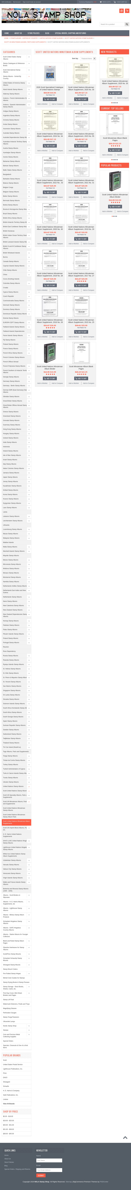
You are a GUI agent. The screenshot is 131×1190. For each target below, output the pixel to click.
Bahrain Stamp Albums (11, 166)
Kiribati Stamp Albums (10, 490)
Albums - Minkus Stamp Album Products (13, 916)
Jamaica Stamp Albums (11, 473)
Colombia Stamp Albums (11, 283)
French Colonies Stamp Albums (14, 357)
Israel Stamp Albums (10, 460)
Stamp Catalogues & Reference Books (14, 64)
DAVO (5, 1077)
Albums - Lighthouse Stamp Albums (12, 909)
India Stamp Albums (10, 442)
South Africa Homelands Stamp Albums (16, 708)
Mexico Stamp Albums (10, 560)
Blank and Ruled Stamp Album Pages (13, 942)
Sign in (25, 2)
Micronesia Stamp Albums (12, 564)
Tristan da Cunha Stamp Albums (14, 760)
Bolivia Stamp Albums (10, 205)
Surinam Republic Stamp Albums (14, 725)
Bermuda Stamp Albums (11, 200)
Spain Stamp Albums (10, 721)
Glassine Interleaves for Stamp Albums (13, 949)
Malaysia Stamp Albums (11, 538)
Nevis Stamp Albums (10, 601)
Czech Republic (8, 296)
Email (38, 1165)
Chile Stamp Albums (10, 270)
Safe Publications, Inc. (10, 1095)
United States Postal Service (13, 1064)
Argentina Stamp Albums (11, 115)
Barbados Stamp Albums (11, 179)
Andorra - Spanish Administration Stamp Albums (14, 106)
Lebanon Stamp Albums (11, 516)
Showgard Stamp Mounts (11, 965)
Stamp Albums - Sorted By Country (24, 38)
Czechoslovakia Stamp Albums (13, 301)
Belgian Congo (8, 187)
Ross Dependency (9, 651)
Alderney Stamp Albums (11, 94)
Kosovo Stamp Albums (11, 499)
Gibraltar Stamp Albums (11, 396)
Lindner (5, 1099)
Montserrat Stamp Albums (12, 577)
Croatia (5, 288)
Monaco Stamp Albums (11, 573)
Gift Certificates (6, 2)
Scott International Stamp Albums (11, 71)
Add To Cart (51, 99)
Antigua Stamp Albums (11, 111)
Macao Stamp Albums (10, 534)
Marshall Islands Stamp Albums (13, 551)
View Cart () (122, 2)
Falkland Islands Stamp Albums (13, 327)
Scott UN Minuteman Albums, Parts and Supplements (25, 42)
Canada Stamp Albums (11, 261)
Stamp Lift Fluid (8, 1000)
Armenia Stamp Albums (11, 120)
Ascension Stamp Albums (11, 129)
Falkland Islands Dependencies (13, 331)
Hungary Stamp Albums (11, 433)
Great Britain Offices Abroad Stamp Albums (15, 406)
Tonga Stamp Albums (10, 756)
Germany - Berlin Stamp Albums (14, 386)
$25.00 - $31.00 (8, 1125)
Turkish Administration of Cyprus (14, 769)
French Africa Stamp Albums (12, 353)
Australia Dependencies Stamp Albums (16, 137)
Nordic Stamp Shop (9, 1026)
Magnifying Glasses (10, 1008)
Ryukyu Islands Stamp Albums (13, 664)
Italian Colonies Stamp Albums (13, 468)
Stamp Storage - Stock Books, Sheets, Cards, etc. (13, 988)
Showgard (6, 1082)
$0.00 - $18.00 (8, 1116)
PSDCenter (104, 1182)
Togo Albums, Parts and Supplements (16, 751)
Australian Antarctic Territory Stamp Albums (15, 143)
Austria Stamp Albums (10, 148)
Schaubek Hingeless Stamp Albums (12, 922)
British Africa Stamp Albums (12, 218)
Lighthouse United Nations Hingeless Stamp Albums (15, 848)
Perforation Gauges (9, 1013)
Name (38, 1156)
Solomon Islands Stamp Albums (14, 704)
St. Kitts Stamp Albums (11, 673)
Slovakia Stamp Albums (11, 699)
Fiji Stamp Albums (9, 340)
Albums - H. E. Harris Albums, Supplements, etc (13, 903)
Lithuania (6, 525)
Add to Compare (57, 104)
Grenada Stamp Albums (11, 420)
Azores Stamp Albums (10, 157)
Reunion (6, 647)
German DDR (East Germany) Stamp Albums (16, 391)
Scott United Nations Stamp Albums (79, 38)
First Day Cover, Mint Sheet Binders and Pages (12, 994)
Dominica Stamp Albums (11, 309)
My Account (16, 2)
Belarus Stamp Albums (11, 183)
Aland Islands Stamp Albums (13, 89)
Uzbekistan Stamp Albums (12, 860)
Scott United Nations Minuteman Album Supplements (16, 822)
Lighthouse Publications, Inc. (13, 1069)
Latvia (5, 512)
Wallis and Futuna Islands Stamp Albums (14, 883)
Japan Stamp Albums (10, 477)
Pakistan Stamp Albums (11, 625)
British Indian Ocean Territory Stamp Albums (15, 236)
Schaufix (6, 1086)
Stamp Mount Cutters (10, 969)
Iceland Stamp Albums (10, 438)
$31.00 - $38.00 (8, 1129)
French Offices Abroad (10, 362)
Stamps (5, 1030)
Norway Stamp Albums (11, 621)
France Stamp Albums (10, 348)
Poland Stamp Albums (10, 638)
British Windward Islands (11, 253)
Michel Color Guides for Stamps (14, 978)
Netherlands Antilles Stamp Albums (15, 586)
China (5, 274)
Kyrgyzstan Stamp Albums (12, 503)
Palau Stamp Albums (10, 629)
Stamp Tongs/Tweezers (11, 1017)
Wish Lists (106, 2)
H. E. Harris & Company (11, 1091)
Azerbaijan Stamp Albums (12, 152)
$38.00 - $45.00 (8, 1134)
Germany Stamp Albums (11, 381)
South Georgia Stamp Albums (13, 717)
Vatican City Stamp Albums (12, 869)
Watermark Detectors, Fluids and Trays (16, 1004)
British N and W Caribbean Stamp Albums (14, 247)
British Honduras (8, 231)
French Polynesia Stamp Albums (14, 366)
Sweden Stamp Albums (11, 730)
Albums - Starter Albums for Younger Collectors (15, 935)
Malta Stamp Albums (10, 547)
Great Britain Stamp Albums (12, 401)
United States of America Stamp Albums (14, 84)
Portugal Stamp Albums (11, 642)
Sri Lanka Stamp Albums (11, 695)
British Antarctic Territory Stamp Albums (16, 222)
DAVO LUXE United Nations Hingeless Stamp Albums (16, 842)
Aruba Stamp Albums (10, 124)
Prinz (5, 1073)
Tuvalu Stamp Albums (10, 778)
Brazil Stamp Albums (10, 214)
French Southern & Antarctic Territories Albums (16, 372)
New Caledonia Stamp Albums (13, 605)
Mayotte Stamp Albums (11, 555)
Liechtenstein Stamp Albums (12, 521)
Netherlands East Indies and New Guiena (14, 591)
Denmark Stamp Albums (11, 305)
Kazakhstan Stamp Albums (12, 486)
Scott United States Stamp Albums (12, 58)
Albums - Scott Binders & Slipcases (11, 896)
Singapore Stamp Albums (11, 690)
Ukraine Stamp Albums (11, 782)
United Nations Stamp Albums (51, 38)
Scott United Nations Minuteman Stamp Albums (14, 809)
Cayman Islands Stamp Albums (13, 266)
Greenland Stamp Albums (12, 416)
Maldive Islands (8, 542)
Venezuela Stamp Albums (12, 873)
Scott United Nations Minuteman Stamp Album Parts (14, 816)
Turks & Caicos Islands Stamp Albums (16, 773)
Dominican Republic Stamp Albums (15, 314)
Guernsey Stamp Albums (11, 425)
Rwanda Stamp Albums (11, 660)
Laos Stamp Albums (10, 507)
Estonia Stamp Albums (11, 318)
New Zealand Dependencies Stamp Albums (15, 615)
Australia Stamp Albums (11, 133)
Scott (5, 1060)
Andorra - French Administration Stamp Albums (16, 99)
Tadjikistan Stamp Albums (12, 738)
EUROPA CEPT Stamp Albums (13, 322)
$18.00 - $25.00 (8, 1120)
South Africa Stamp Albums (12, 712)
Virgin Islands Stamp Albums (13, 878)
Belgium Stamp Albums (11, 192)
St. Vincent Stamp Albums (12, 682)
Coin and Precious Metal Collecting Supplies (11, 1036)
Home (6, 38)
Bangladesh (7, 174)
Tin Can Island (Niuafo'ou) (12, 747)
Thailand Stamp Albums (11, 743)
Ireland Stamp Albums (10, 451)
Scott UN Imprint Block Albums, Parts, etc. (16, 829)
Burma (5, 257)
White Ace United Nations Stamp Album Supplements (14, 855)
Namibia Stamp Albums (11, 582)
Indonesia (6, 447)
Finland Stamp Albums (10, 344)
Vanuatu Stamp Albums (11, 865)
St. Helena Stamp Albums (12, 669)
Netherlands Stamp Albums (12, 597)
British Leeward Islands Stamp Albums (16, 242)
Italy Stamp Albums (9, 464)
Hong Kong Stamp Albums (12, 429)
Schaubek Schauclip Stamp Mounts (12, 959)
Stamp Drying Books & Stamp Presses (16, 982)
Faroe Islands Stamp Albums (13, 335)
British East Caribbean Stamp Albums (16, 227)
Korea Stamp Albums (10, 494)
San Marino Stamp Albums (12, 686)
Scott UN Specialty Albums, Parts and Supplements (16, 796)
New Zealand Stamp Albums (12, 610)
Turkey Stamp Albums (10, 764)
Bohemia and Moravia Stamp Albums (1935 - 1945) (15, 890)
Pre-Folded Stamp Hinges (12, 973)
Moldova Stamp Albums (11, 568)
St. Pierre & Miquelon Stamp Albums (15, 677)
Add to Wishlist (42, 104)
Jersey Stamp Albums (10, 481)
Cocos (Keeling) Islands (11, 279)
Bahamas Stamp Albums (11, 161)
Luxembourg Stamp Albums (12, 529)
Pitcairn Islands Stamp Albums (13, 634)
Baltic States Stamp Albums (12, 170)
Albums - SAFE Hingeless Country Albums (12, 929)
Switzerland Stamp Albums (12, 734)
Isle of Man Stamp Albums (12, 455)
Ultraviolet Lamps (9, 1021)
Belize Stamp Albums (10, 196)
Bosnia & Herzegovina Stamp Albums (16, 209)
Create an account (35, 2)
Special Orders (8, 1041)
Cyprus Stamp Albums (10, 292)
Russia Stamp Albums (10, 656)
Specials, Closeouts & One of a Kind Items (15, 1046)
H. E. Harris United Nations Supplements (12, 835)
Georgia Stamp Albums (11, 377)
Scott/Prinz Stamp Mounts (12, 954)
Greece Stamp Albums (10, 412)
